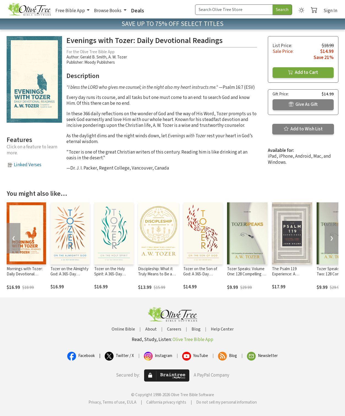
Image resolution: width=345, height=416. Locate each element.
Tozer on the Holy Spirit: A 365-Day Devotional (109, 274)
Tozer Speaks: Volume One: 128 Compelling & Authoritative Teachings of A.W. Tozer (247, 277)
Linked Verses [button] (27, 165)
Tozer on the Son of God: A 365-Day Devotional (200, 274)
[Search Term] (234, 9)
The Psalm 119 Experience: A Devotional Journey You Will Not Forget (289, 277)
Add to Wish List (303, 129)
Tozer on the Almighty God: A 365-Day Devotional (69, 274)
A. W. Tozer (117, 57)
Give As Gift (303, 104)
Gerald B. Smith (93, 57)
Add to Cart (303, 72)
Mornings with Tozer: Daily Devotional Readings (25, 274)
